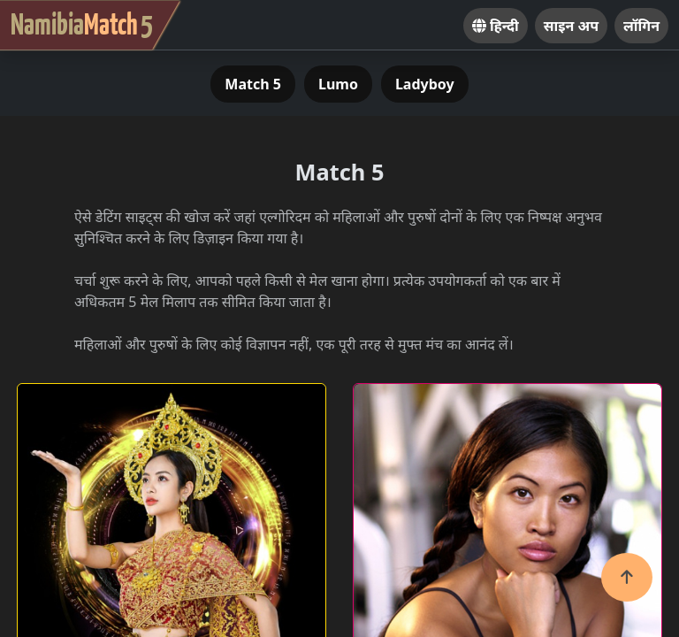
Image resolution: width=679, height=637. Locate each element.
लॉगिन (641, 25)
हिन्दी (495, 25)
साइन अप (571, 25)
